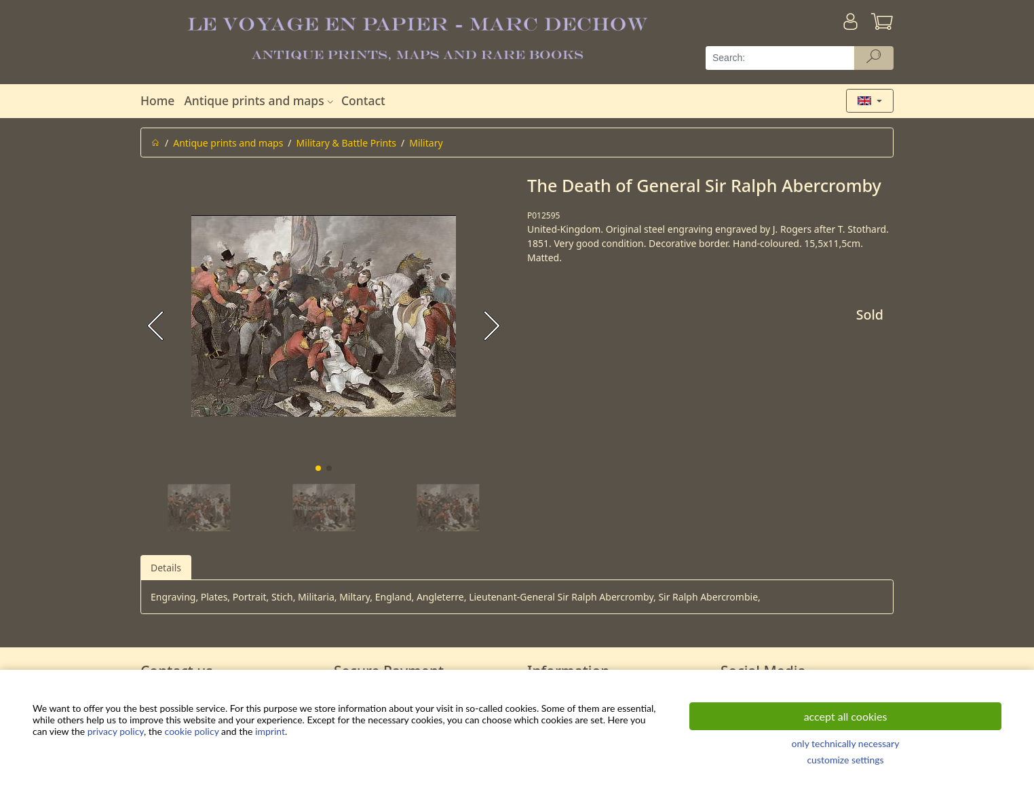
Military (425, 142)
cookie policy (192, 731)
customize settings (845, 759)
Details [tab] (166, 567)
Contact (363, 100)
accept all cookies (845, 716)
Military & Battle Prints (346, 142)
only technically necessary (846, 743)
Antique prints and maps (260, 100)
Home (157, 100)
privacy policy (116, 731)
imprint (270, 731)
